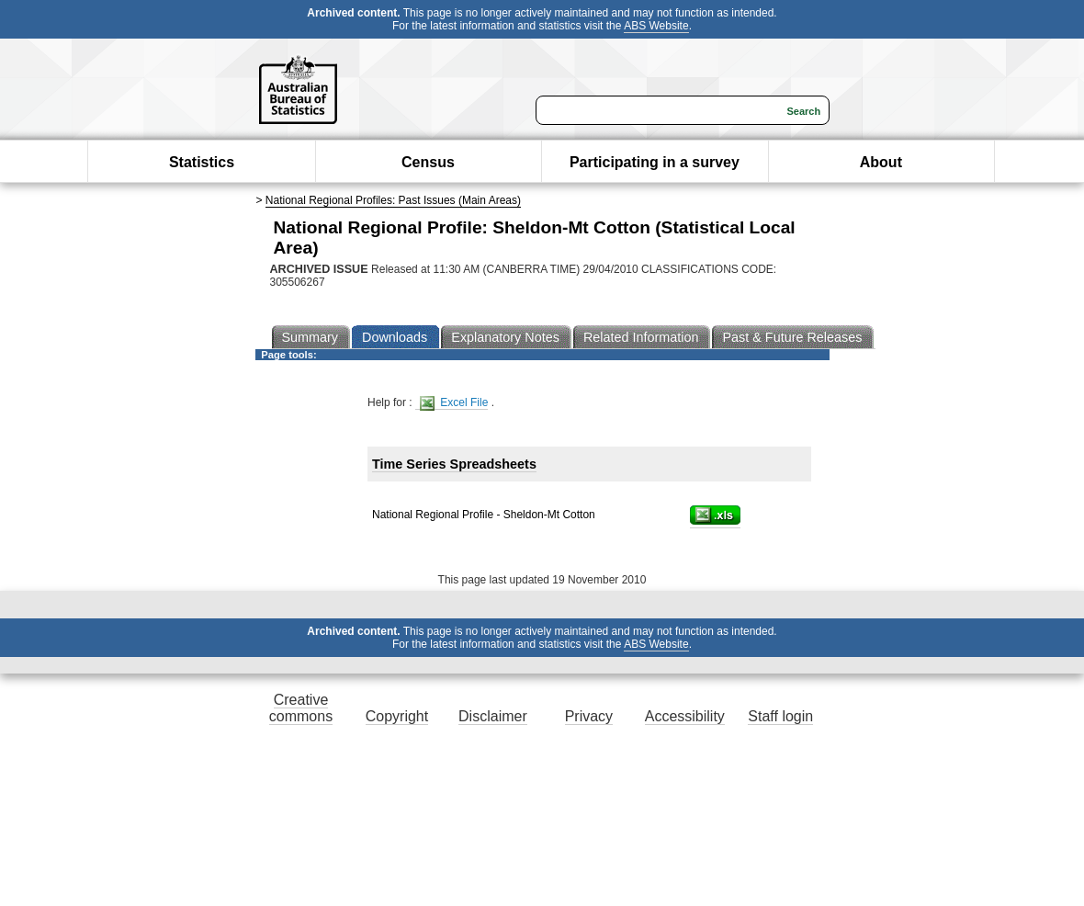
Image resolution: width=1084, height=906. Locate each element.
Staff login (780, 716)
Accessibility (685, 716)
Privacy (589, 716)
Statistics (201, 162)
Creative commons (301, 708)
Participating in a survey (655, 162)
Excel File (454, 403)
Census (428, 162)
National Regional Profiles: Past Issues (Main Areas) (393, 200)
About (881, 162)
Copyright (397, 716)
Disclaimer (492, 716)
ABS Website (656, 25)
